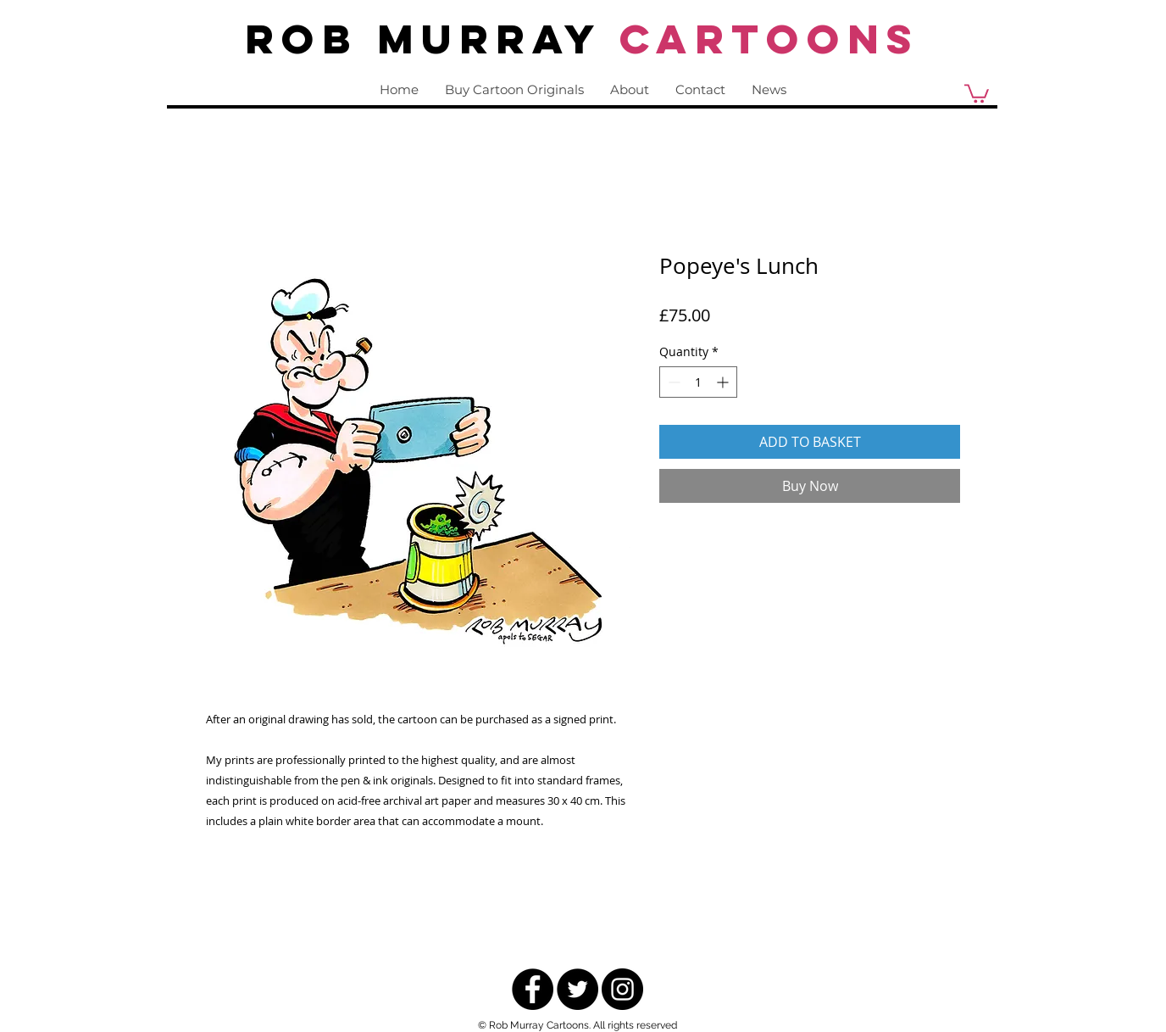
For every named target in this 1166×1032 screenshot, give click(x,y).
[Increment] (724, 382)
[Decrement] (672, 382)
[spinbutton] (698, 382)
